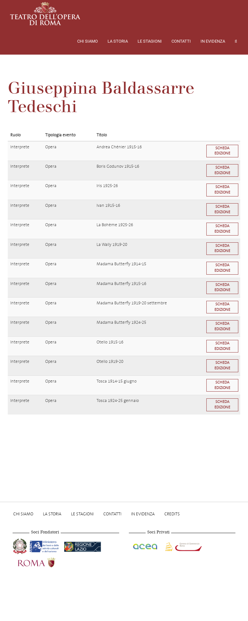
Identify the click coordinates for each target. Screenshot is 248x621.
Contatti (181, 41)
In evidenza (213, 41)
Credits (172, 514)
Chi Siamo (87, 41)
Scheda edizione (222, 151)
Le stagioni (150, 41)
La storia (118, 41)
